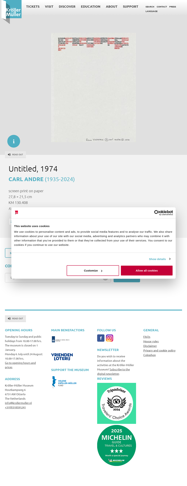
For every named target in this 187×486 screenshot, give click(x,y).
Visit (47, 6)
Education (89, 6)
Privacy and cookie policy (159, 350)
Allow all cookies (147, 270)
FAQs (146, 336)
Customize (93, 270)
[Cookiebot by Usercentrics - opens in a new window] (157, 212)
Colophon (149, 355)
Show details (157, 258)
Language (150, 11)
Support (129, 6)
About (110, 6)
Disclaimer (150, 346)
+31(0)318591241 (15, 407)
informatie (11, 139)
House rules (151, 341)
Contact (160, 6)
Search (148, 6)
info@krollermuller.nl (18, 403)
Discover (65, 6)
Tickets (31, 6)
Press (171, 6)
